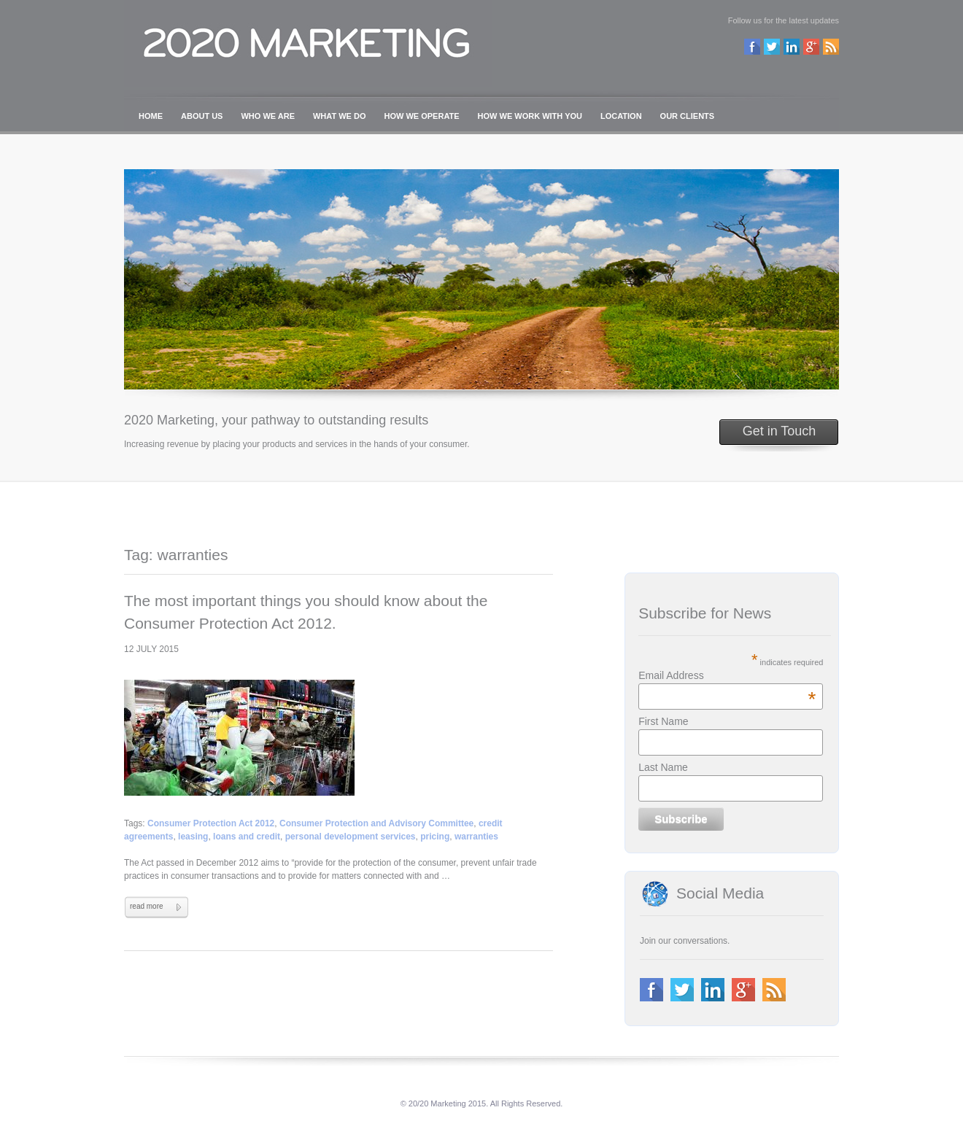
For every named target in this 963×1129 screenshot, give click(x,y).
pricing (434, 836)
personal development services (350, 836)
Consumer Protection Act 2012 (210, 823)
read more (146, 906)
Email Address (727, 675)
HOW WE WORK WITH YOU (530, 116)
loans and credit (246, 836)
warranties (476, 836)
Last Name (663, 767)
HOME (151, 116)
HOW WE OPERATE (422, 116)
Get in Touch (779, 431)
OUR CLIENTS (687, 116)
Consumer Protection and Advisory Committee (376, 823)
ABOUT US (202, 116)
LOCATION (621, 116)
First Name (663, 721)
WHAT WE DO (339, 116)
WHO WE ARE (268, 116)
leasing (193, 836)
